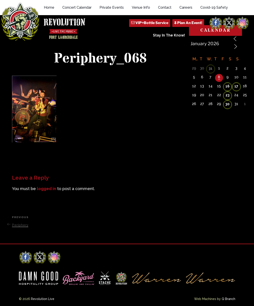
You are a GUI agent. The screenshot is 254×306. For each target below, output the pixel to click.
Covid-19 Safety (214, 7)
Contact (164, 7)
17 (236, 86)
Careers (185, 7)
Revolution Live (42, 299)
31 (210, 68)
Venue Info (141, 7)
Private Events (112, 7)
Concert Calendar (76, 7)
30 (227, 104)
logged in (46, 188)
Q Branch (228, 299)
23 (228, 95)
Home (49, 7)
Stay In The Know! (169, 35)
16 (228, 86)
